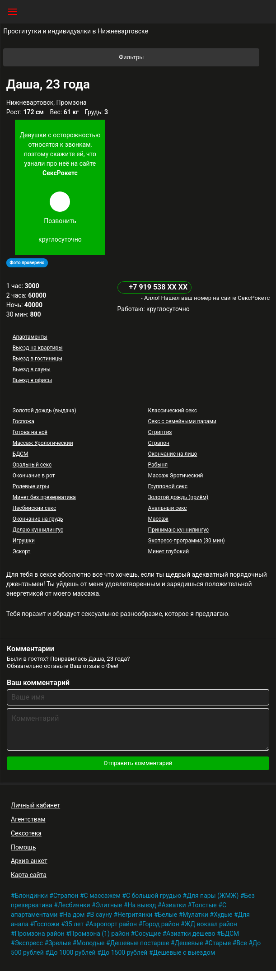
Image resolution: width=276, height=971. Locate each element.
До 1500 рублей (124, 952)
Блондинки (31, 895)
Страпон (158, 443)
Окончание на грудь (38, 519)
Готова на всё (30, 432)
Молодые (90, 943)
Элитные (109, 905)
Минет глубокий (168, 551)
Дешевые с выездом (184, 952)
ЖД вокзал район (211, 924)
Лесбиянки (74, 905)
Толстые (204, 905)
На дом (74, 914)
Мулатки (195, 914)
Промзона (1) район (99, 933)
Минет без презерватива (44, 497)
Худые (223, 914)
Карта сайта (29, 874)
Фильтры (188, 57)
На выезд (141, 905)
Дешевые (188, 943)
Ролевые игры (31, 486)
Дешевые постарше (139, 943)
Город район (160, 924)
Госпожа (23, 421)
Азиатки (173, 905)
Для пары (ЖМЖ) (213, 895)
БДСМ (20, 454)
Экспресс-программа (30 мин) (186, 540)
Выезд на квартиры (38, 348)
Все (241, 943)
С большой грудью (153, 895)
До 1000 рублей (72, 952)
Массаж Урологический (43, 443)
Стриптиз (160, 432)
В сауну (101, 914)
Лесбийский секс (34, 508)
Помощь (23, 847)
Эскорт (22, 551)
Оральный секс (32, 465)
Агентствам (28, 819)
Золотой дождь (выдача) (44, 410)
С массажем (102, 895)
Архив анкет (29, 860)
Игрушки (24, 540)
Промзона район (40, 933)
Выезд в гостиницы (37, 358)
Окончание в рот (34, 475)
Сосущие (148, 933)
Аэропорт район (113, 924)
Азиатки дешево (190, 933)
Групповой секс (167, 486)
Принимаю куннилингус (178, 530)
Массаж (158, 519)
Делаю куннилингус (38, 530)
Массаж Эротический (175, 475)
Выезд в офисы (32, 380)
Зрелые (59, 943)
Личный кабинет (35, 805)
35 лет (74, 924)
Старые (220, 943)
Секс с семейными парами (182, 421)
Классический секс (172, 410)
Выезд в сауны (32, 369)
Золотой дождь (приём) (178, 497)
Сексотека (26, 833)
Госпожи (47, 924)
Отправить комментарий (137, 763)
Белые (168, 914)
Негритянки (134, 914)
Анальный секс (167, 508)
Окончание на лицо (172, 454)
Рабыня (158, 465)
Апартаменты (30, 337)
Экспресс (29, 943)
